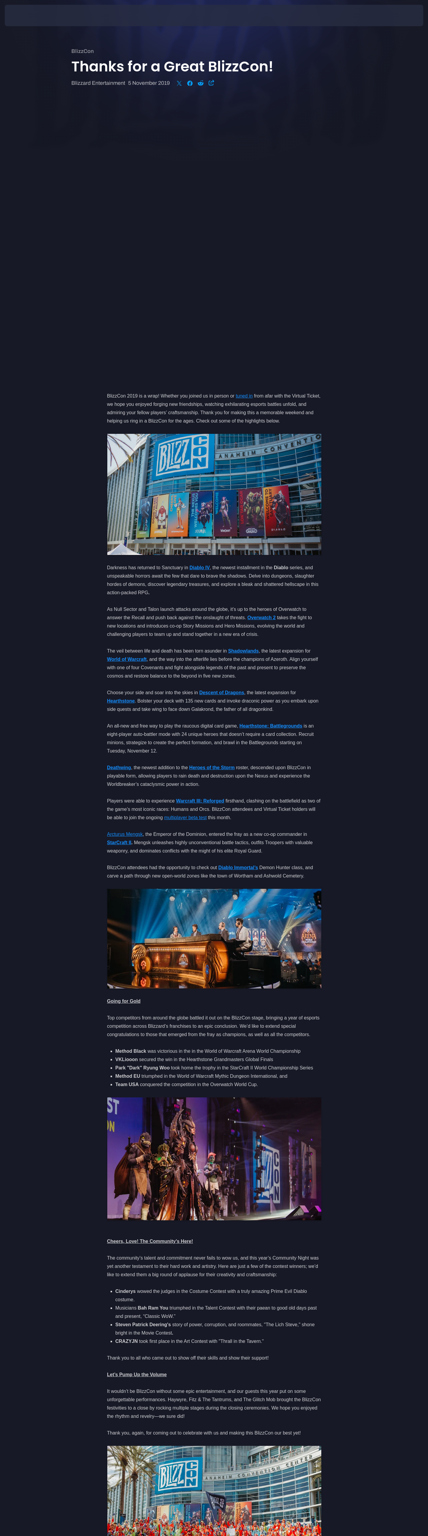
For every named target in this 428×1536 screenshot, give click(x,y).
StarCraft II (119, 562)
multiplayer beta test (185, 537)
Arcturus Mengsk (125, 553)
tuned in (244, 115)
